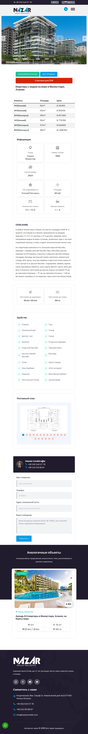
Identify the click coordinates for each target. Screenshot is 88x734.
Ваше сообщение (24, 515)
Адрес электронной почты (27, 502)
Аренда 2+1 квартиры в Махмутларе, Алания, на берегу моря (41, 617)
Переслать (24, 538)
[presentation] (3, 38)
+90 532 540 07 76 (23, 2)
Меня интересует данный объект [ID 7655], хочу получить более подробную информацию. (44, 526)
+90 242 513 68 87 (36, 467)
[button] (23, 434)
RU (68, 2)
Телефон (20, 490)
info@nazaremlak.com (27, 715)
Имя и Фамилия (23, 477)
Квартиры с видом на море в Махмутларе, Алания (40, 88)
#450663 (21, 573)
